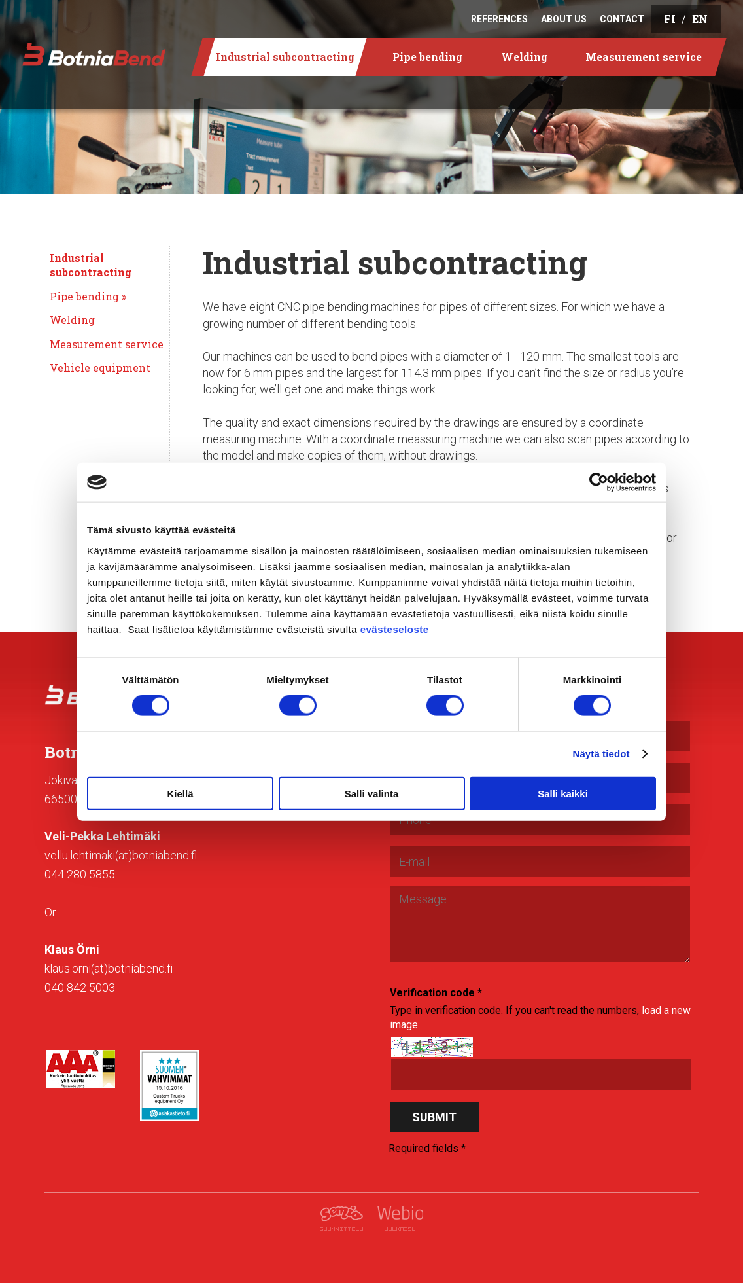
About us (564, 19)
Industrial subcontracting (90, 265)
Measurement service (107, 344)
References (499, 19)
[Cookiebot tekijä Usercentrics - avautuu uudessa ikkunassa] (599, 482)
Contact (622, 19)
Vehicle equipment (100, 367)
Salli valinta (372, 793)
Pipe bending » (88, 296)
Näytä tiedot (601, 753)
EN (700, 19)
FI (670, 19)
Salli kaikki (563, 793)
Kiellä (180, 793)
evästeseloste (394, 628)
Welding (72, 320)
